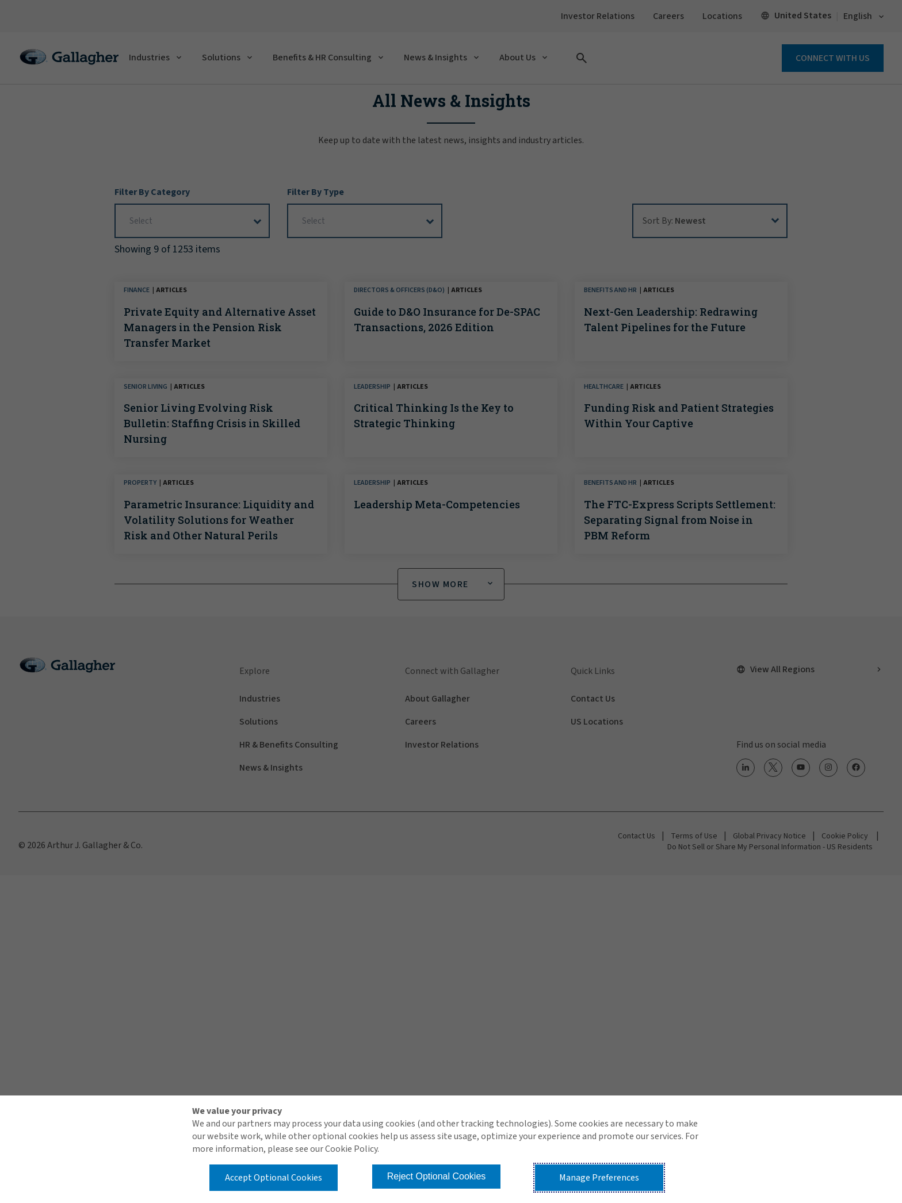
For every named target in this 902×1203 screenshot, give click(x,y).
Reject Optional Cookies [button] (436, 1176)
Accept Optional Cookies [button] (273, 1177)
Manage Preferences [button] (599, 1177)
